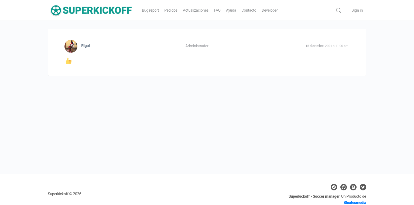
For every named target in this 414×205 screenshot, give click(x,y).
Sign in (357, 10)
